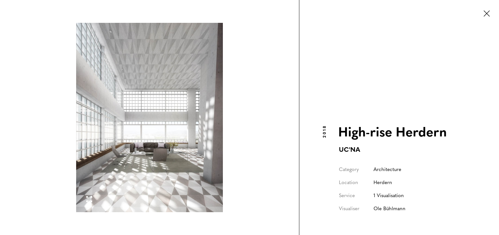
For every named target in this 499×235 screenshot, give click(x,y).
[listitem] (150, 117)
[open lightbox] (149, 117)
